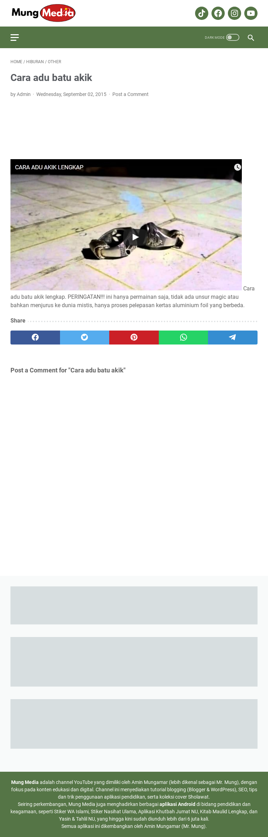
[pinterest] (134, 338)
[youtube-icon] (250, 13)
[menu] (18, 37)
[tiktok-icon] (200, 13)
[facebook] (35, 338)
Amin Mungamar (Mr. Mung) (175, 826)
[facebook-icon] (217, 13)
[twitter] (85, 338)
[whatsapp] (183, 338)
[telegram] (233, 338)
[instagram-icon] (233, 13)
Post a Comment (130, 94)
